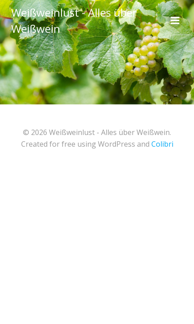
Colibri (162, 144)
